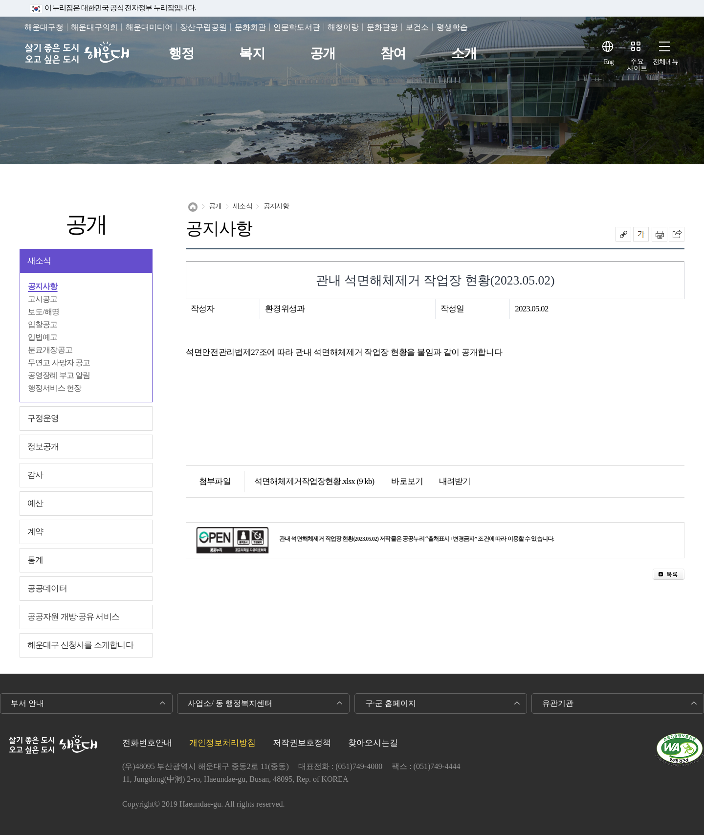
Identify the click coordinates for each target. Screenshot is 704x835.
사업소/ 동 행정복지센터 (230, 703)
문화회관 (250, 27)
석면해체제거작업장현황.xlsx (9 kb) (314, 481)
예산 (35, 503)
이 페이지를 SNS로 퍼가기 (676, 234)
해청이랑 (343, 27)
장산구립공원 (203, 27)
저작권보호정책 (302, 742)
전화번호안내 (147, 742)
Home (193, 207)
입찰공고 (43, 324)
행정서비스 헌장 (54, 388)
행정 (181, 53)
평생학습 (452, 27)
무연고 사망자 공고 (59, 362)
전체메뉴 (666, 62)
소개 (464, 53)
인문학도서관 (296, 27)
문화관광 (382, 27)
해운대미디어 (149, 27)
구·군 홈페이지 (390, 703)
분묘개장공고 (50, 350)
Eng (609, 62)
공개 (322, 53)
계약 (35, 531)
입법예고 (43, 337)
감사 (35, 475)
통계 (35, 560)
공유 (623, 234)
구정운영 (43, 418)
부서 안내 (27, 703)
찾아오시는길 (373, 742)
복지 (251, 53)
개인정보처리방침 (222, 742)
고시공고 (43, 299)
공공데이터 (47, 588)
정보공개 (43, 446)
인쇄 (659, 234)
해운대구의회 (94, 27)
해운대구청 (44, 27)
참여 (393, 53)
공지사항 (43, 286)
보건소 (417, 27)
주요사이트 (637, 65)
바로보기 (401, 481)
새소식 (39, 260)
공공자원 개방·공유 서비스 (73, 616)
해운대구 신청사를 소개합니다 (80, 645)
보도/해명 (43, 312)
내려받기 (449, 481)
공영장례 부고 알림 (59, 375)
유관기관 (557, 703)
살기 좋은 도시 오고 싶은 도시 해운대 (77, 53)
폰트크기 (641, 234)
